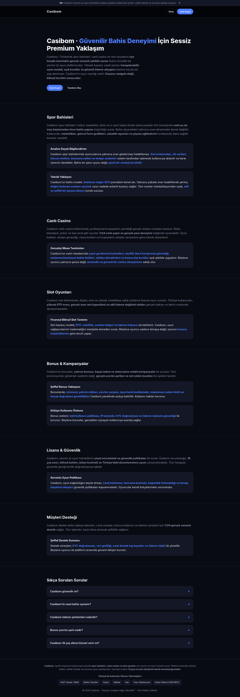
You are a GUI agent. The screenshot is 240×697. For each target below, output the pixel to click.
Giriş (171, 11)
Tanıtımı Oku (74, 87)
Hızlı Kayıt (185, 11)
